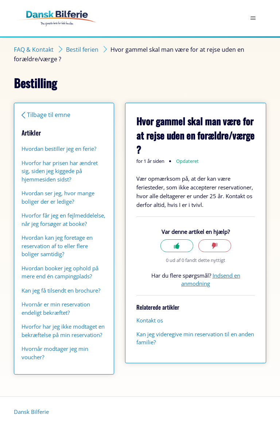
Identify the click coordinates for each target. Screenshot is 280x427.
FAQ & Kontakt (34, 50)
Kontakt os (149, 320)
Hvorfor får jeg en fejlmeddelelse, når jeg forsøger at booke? (63, 219)
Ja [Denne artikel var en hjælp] (176, 245)
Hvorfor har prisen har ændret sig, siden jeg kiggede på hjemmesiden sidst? (60, 171)
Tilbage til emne (48, 115)
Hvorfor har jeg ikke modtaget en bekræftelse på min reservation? (63, 330)
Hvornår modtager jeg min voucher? (55, 353)
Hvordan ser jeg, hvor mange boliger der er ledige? (58, 197)
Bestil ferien (82, 50)
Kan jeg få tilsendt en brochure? (61, 290)
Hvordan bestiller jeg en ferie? (59, 148)
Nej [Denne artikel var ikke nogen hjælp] (214, 245)
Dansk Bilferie (31, 411)
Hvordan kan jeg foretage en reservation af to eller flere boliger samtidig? (57, 246)
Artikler (31, 132)
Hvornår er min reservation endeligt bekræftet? (56, 308)
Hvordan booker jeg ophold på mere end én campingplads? (60, 272)
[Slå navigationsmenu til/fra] (253, 18)
